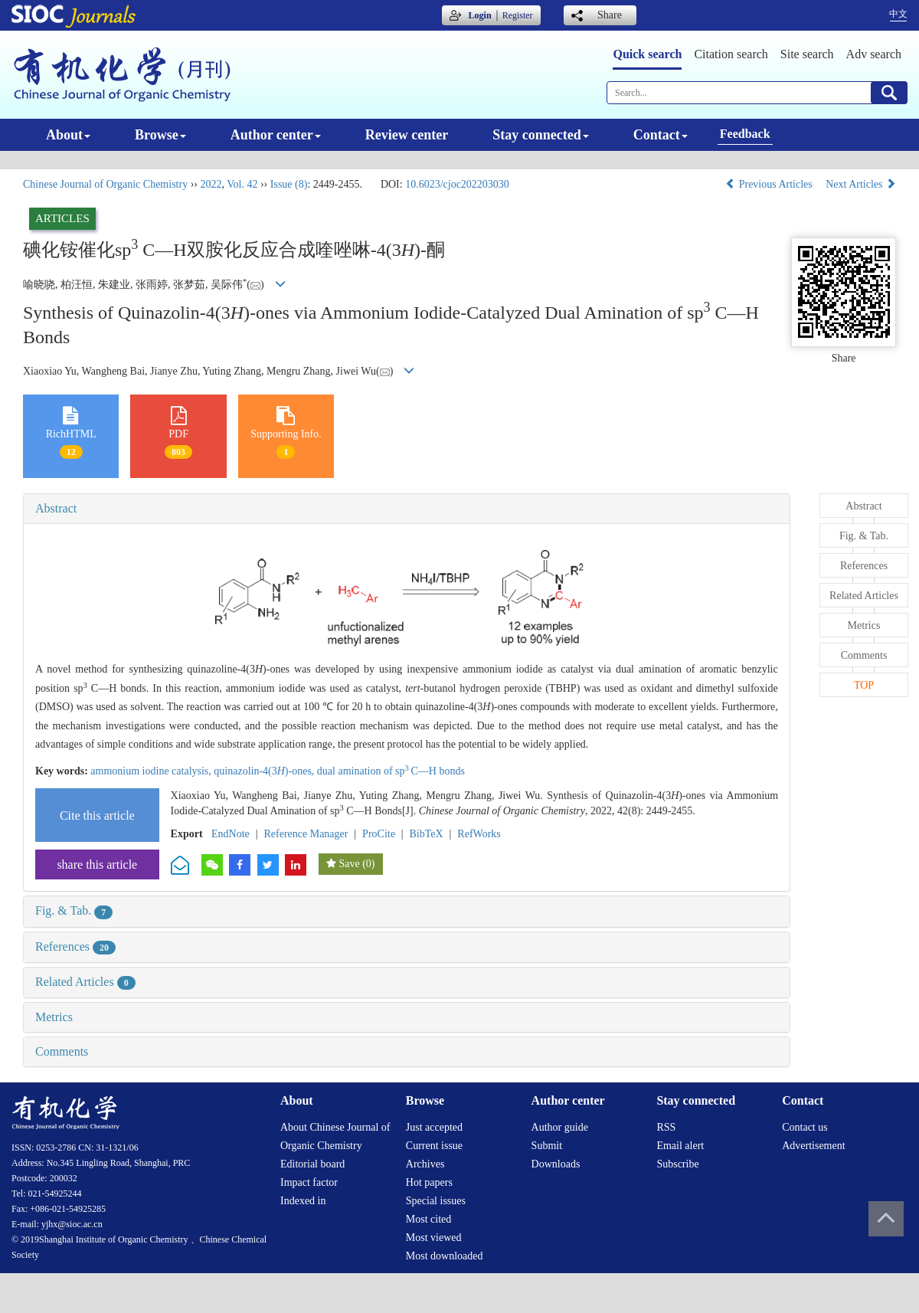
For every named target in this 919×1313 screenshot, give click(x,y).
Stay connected (540, 134)
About (68, 134)
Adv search (873, 54)
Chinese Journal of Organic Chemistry (105, 184)
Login (480, 15)
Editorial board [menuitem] (312, 1164)
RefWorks (478, 834)
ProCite (378, 834)
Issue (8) (289, 184)
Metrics (54, 1016)
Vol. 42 (242, 184)
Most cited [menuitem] (429, 1219)
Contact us (805, 1127)
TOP (864, 685)
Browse (160, 134)
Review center (406, 134)
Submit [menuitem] (546, 1145)
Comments (61, 1051)
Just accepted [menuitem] (434, 1127)
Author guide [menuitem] (559, 1127)
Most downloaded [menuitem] (444, 1256)
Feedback (745, 133)
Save (348, 863)
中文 (898, 13)
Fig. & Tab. (74, 910)
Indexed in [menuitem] (302, 1201)
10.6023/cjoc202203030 (457, 184)
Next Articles (861, 184)
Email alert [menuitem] (680, 1145)
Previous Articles (770, 184)
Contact (660, 134)
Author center (276, 134)
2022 (210, 184)
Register (517, 15)
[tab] (407, 508)
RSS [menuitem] (665, 1127)
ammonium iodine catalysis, (152, 771)
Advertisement (813, 1145)
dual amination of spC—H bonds (391, 771)
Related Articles (85, 981)
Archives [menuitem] (425, 1164)
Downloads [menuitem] (556, 1164)
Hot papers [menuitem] (429, 1182)
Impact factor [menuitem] (309, 1182)
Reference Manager (305, 834)
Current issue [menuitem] (434, 1145)
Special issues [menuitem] (436, 1201)
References (75, 946)
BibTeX (426, 834)
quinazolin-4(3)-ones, (265, 771)
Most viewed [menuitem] (434, 1237)
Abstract (56, 508)
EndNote (230, 834)
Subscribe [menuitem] (677, 1164)
